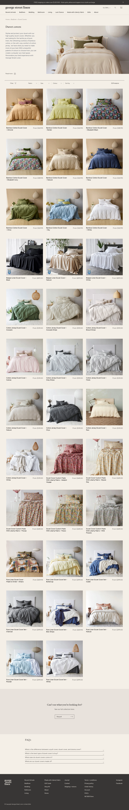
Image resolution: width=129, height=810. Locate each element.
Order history (89, 787)
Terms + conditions (91, 780)
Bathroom (41, 12)
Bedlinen (22, 12)
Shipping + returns (70, 787)
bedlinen (14, 19)
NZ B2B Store (89, 796)
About (96, 12)
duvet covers (22, 19)
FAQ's (87, 793)
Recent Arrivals (11, 12)
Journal (67, 780)
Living (50, 12)
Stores (46, 793)
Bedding (31, 12)
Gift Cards (47, 783)
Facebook (119, 783)
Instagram (119, 780)
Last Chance (59, 12)
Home (8, 19)
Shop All (47, 787)
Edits (89, 12)
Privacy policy (89, 783)
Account (87, 790)
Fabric (32, 83)
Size (45, 83)
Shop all (65, 717)
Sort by (69, 83)
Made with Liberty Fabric (75, 12)
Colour (57, 83)
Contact (67, 783)
